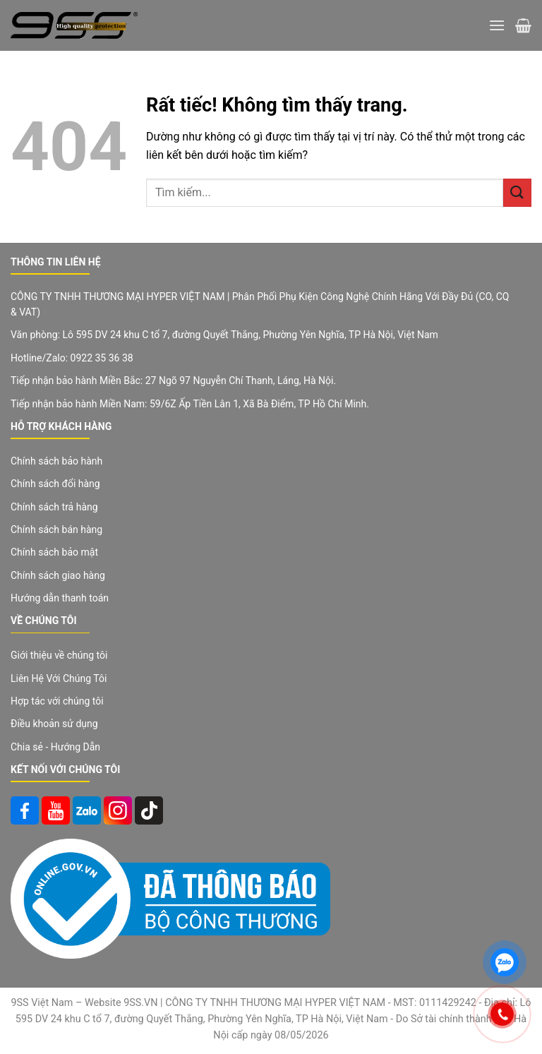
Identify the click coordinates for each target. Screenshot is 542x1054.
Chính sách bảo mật (54, 552)
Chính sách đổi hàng (55, 483)
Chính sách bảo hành (56, 461)
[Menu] (496, 25)
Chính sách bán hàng (56, 529)
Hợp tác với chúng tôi (57, 701)
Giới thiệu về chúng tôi (59, 655)
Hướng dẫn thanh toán (60, 598)
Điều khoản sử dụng (54, 723)
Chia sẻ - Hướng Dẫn (55, 747)
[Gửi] (517, 192)
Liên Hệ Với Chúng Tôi (59, 678)
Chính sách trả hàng (54, 507)
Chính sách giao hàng (58, 575)
